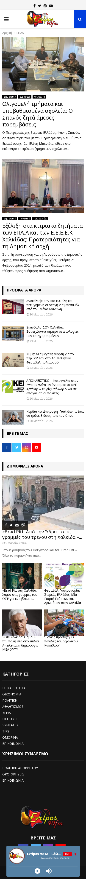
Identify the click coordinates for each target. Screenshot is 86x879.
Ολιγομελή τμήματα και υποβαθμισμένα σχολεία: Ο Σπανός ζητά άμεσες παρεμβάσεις (37, 114)
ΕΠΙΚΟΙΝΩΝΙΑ (13, 743)
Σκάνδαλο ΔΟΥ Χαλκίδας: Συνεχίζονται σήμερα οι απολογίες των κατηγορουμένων (52, 331)
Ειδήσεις (24, 96)
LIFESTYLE (10, 719)
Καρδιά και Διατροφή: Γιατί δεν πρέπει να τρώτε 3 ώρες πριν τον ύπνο (55, 413)
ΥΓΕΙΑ (6, 713)
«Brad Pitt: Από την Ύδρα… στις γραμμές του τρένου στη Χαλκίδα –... (42, 534)
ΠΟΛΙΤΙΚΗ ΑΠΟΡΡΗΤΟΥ (20, 768)
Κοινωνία (39, 96)
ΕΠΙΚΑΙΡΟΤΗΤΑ (13, 688)
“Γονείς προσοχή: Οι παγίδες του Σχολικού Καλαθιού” (61, 641)
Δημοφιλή (9, 96)
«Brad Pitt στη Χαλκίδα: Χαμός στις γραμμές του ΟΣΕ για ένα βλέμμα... (19, 594)
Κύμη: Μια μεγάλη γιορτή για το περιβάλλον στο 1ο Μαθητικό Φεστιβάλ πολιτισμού (50, 358)
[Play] (37, 871)
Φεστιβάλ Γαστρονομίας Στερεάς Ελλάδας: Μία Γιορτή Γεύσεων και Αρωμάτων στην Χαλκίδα (62, 596)
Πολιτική (24, 218)
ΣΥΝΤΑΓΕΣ (10, 725)
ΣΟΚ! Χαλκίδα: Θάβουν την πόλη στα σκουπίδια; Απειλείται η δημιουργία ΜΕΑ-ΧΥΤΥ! (20, 643)
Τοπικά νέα (40, 218)
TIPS (5, 731)
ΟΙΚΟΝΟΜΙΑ (11, 694)
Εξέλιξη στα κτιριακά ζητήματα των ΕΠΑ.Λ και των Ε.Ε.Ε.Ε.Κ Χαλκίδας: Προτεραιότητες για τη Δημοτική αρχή (42, 236)
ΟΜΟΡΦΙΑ (10, 737)
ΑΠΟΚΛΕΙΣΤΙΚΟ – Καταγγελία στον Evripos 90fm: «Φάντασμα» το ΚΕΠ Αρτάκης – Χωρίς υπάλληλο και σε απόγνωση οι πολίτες (52, 386)
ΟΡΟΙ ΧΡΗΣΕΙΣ (13, 774)
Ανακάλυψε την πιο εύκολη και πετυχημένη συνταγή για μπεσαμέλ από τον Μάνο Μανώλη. (52, 305)
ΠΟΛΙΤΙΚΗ (9, 700)
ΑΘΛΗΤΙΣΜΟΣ (13, 706)
